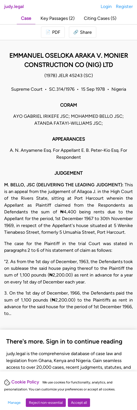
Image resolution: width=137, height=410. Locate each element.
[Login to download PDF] (53, 32)
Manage (14, 402)
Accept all (79, 402)
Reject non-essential (46, 402)
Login (106, 6)
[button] (82, 32)
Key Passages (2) (58, 18)
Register (124, 6)
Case (26, 18)
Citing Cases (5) (100, 18)
